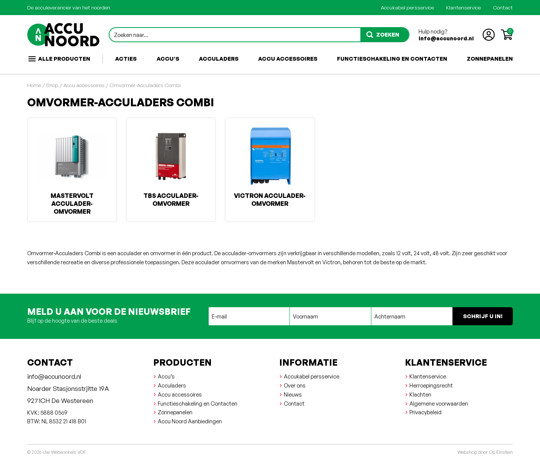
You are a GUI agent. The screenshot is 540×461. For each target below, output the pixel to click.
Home (34, 85)
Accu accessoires (287, 58)
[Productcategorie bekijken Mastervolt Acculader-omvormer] (72, 170)
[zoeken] (384, 34)
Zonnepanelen (490, 58)
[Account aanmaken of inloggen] (489, 35)
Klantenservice (463, 7)
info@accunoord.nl (446, 38)
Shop (52, 85)
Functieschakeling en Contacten (392, 58)
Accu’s (168, 58)
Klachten (420, 394)
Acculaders (218, 58)
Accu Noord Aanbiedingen (190, 421)
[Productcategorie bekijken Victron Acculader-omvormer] (269, 166)
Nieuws (293, 394)
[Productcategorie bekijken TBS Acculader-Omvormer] (170, 166)
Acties (126, 58)
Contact (503, 7)
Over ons (295, 385)
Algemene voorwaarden (438, 403)
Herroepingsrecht (431, 385)
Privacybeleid (425, 412)
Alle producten (59, 58)
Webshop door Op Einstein (485, 452)
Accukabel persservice (407, 7)
